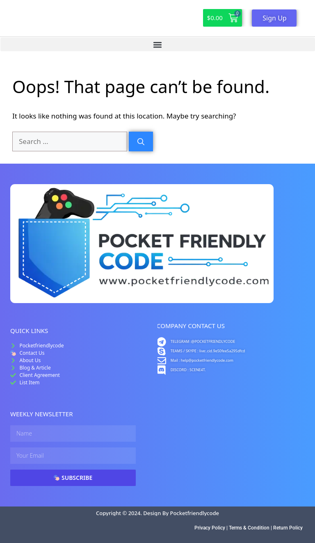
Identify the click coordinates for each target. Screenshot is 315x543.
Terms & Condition (249, 528)
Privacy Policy (209, 528)
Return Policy (288, 528)
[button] (157, 44)
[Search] (141, 141)
